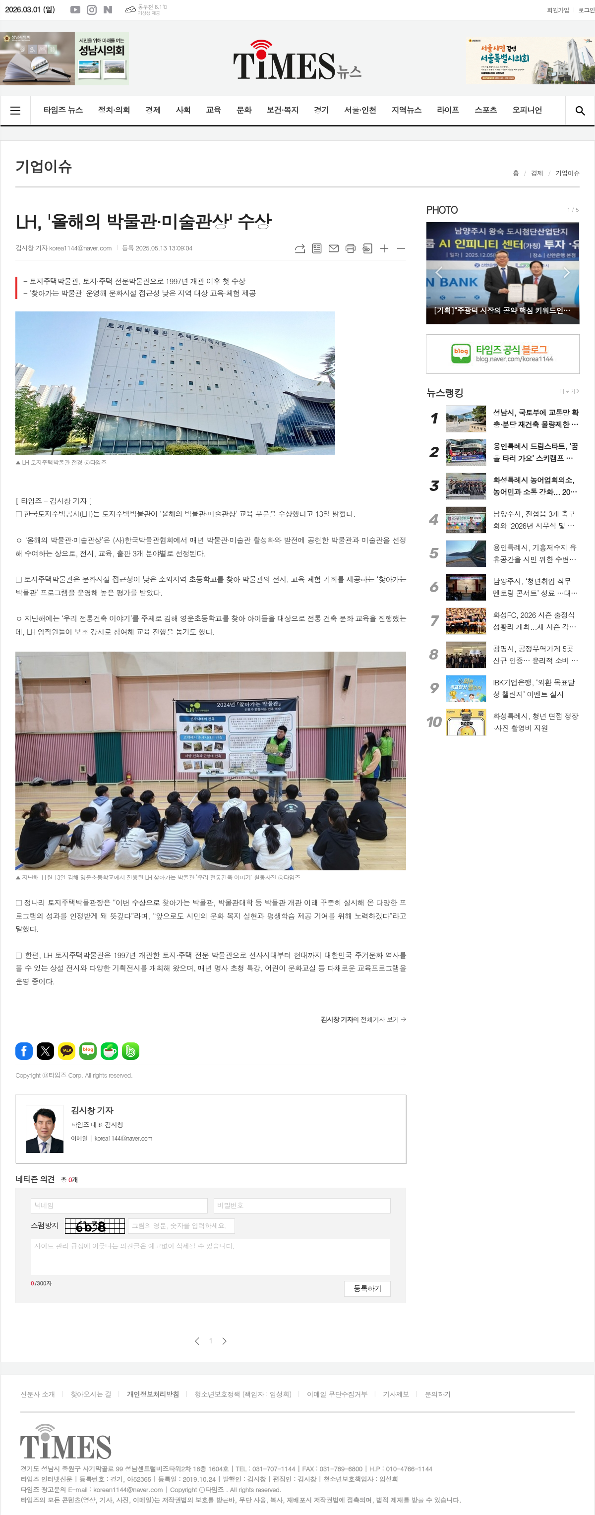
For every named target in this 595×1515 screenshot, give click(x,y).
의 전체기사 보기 (360, 1019)
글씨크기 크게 (384, 248)
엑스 (45, 1051)
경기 (321, 110)
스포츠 (486, 110)
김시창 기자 (92, 1110)
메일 (334, 248)
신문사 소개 (37, 1394)
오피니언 (527, 110)
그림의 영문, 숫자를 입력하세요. (178, 1225)
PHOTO (441, 209)
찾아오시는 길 (91, 1394)
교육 (213, 110)
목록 (317, 248)
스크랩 (367, 248)
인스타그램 (91, 9)
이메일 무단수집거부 (337, 1394)
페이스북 (24, 1051)
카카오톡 (66, 1051)
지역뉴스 (406, 110)
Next (567, 272)
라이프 (448, 110)
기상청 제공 (149, 13)
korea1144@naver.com (111, 1138)
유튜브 (75, 9)
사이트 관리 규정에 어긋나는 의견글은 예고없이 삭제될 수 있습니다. (134, 1245)
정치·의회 (114, 110)
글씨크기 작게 (401, 248)
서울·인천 (360, 110)
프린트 (351, 248)
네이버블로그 (108, 9)
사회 (183, 110)
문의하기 (437, 1394)
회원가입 (558, 9)
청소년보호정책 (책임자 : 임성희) (242, 1394)
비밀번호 (230, 1205)
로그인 (586, 9)
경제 (152, 110)
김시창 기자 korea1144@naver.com (63, 247)
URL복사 (300, 248)
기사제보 (396, 1394)
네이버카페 (109, 1051)
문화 (243, 110)
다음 (224, 1341)
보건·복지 (282, 110)
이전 (197, 1341)
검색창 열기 (580, 110)
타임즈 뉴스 (63, 110)
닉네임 (44, 1205)
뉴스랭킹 (444, 392)
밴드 (130, 1051)
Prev (438, 272)
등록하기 (367, 1288)
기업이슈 (567, 173)
